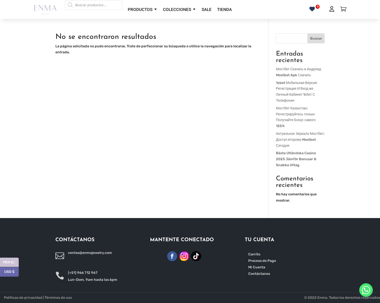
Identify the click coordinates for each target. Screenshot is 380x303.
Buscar (316, 38)
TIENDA (224, 9)
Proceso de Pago (262, 261)
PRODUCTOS (140, 9)
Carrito (254, 254)
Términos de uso (58, 298)
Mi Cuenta (256, 267)
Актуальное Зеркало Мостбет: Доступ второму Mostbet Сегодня (300, 140)
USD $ (11, 272)
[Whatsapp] (366, 290)
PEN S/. (11, 262)
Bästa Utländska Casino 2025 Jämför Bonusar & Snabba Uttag (296, 159)
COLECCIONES (177, 9)
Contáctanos (259, 274)
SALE (207, 9)
